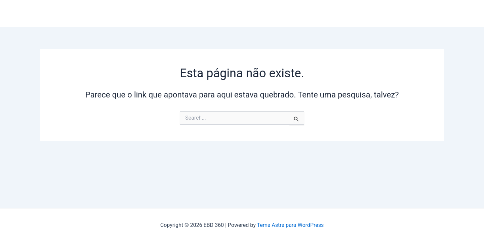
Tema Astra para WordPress (290, 225)
